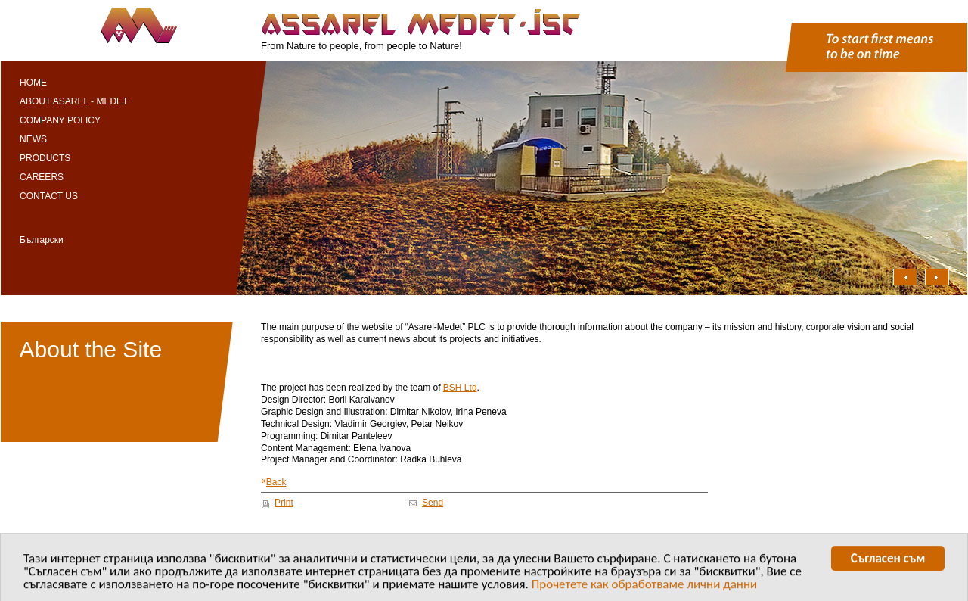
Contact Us (49, 196)
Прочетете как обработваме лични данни (645, 587)
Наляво (905, 277)
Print (284, 502)
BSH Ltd (460, 387)
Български (42, 240)
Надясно (937, 277)
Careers (42, 177)
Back (273, 481)
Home (33, 82)
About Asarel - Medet (74, 101)
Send (432, 502)
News (33, 139)
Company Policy (60, 120)
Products (45, 158)
